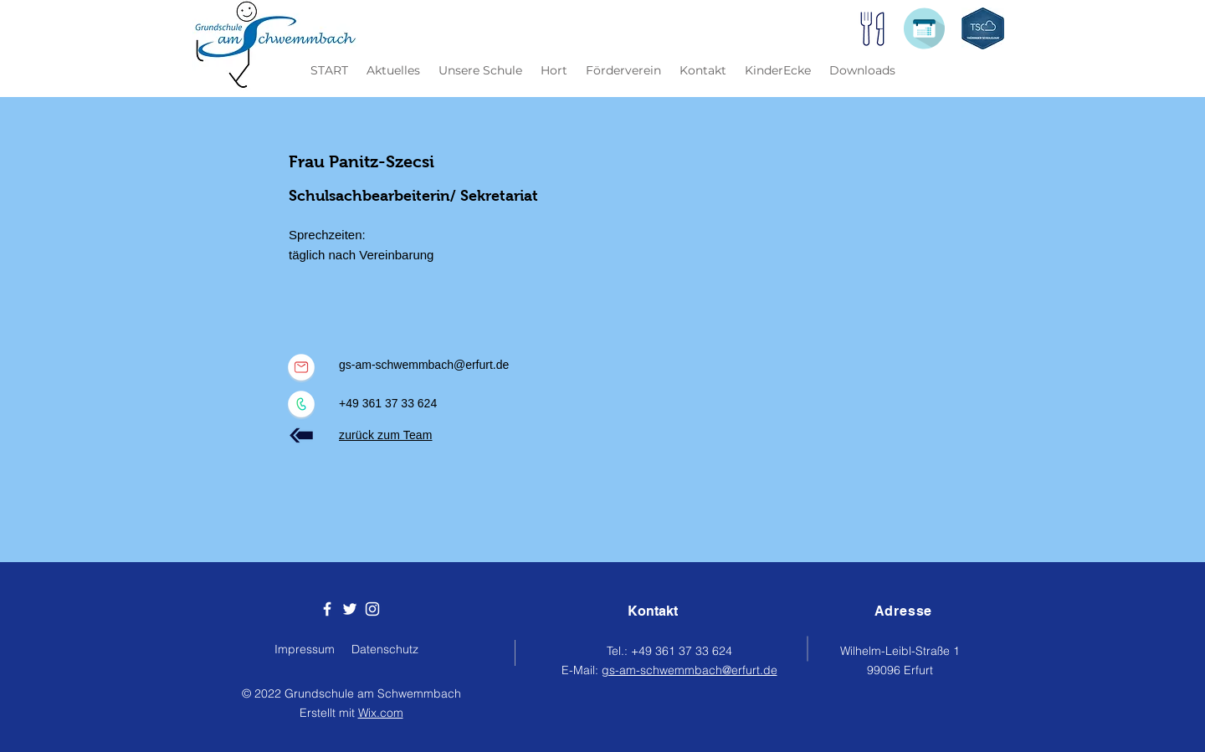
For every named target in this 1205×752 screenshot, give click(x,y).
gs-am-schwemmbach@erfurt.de (424, 364)
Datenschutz (384, 649)
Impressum (304, 649)
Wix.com (380, 712)
